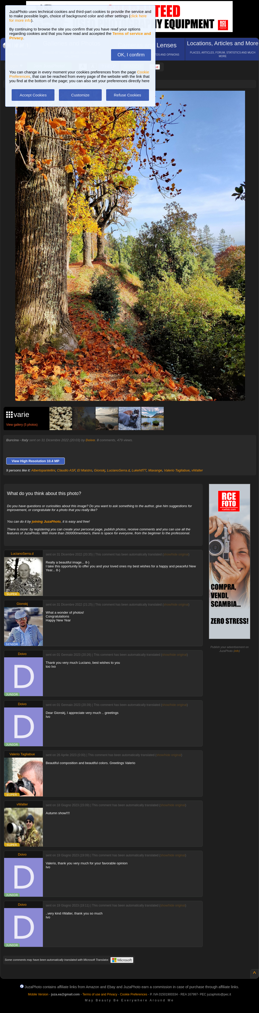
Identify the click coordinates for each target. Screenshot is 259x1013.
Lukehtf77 (139, 470)
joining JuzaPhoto (46, 521)
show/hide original (175, 554)
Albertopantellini (43, 470)
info (236, 650)
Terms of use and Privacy (99, 994)
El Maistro (84, 470)
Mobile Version (38, 994)
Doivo (90, 440)
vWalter (197, 470)
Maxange (155, 470)
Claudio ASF (66, 470)
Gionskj (99, 470)
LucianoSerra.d (118, 470)
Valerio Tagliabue (177, 470)
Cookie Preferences (133, 994)
